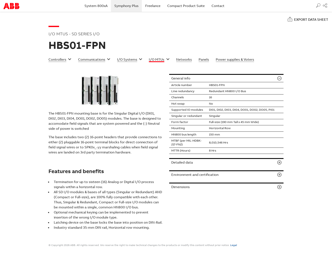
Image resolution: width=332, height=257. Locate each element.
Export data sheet (311, 19)
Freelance (152, 6)
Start (11, 6)
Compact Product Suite (186, 6)
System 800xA (96, 6)
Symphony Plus (128, 5)
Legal (233, 245)
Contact (218, 6)
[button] (59, 60)
